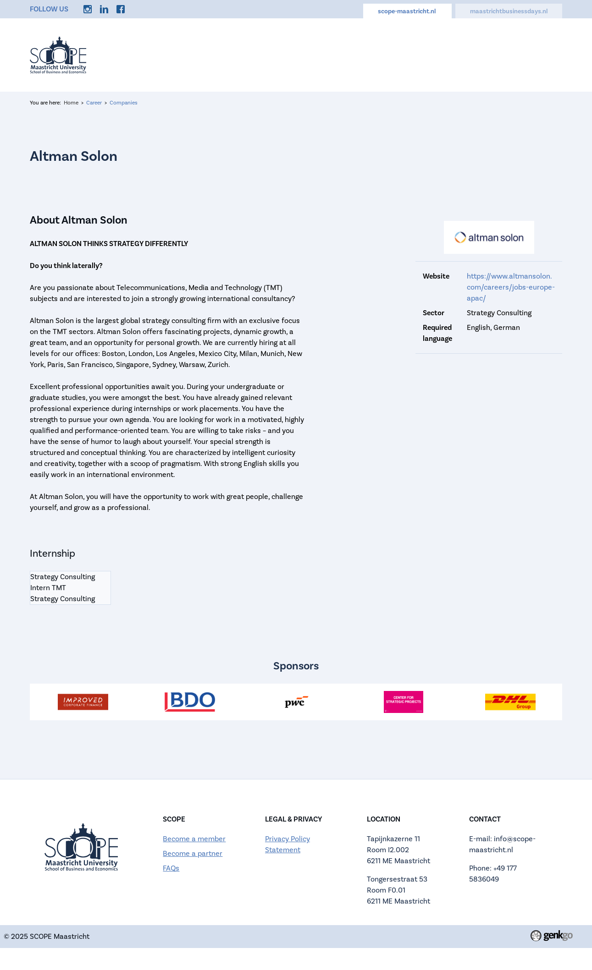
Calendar (339, 54)
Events (243, 54)
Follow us (49, 9)
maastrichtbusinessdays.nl (509, 11)
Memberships (397, 54)
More (543, 54)
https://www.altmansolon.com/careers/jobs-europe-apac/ (511, 287)
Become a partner (192, 853)
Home (203, 54)
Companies (124, 102)
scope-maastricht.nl (407, 11)
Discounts (499, 54)
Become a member (194, 839)
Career (451, 54)
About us (289, 54)
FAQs (171, 868)
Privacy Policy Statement (287, 844)
